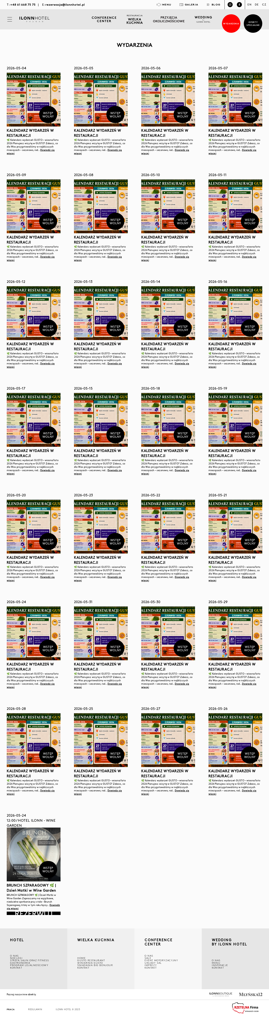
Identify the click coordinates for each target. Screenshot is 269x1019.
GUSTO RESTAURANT (91, 960)
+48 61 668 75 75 (23, 4)
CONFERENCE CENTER (159, 942)
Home (81, 958)
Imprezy (151, 965)
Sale (148, 958)
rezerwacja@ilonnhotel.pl (65, 4)
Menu (216, 962)
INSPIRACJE (220, 965)
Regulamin (35, 1009)
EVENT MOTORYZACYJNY (161, 960)
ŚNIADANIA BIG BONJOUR (95, 965)
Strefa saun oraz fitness (29, 960)
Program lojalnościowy (29, 965)
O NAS (14, 955)
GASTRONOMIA (20, 962)
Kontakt (16, 967)
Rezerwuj (34, 913)
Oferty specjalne (253, 23)
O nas (216, 960)
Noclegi (16, 958)
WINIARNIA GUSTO (90, 962)
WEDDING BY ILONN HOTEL (229, 942)
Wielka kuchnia (96, 940)
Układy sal (153, 962)
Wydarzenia (231, 23)
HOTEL (17, 940)
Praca (11, 1009)
